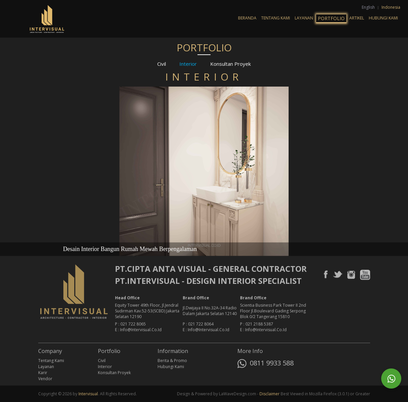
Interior (188, 63)
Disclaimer (269, 394)
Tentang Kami (275, 18)
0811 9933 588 (265, 364)
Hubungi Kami (383, 18)
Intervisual (88, 394)
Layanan (304, 18)
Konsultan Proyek (230, 63)
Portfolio (331, 18)
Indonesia (391, 7)
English (369, 7)
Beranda (247, 18)
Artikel (356, 18)
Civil (162, 63)
